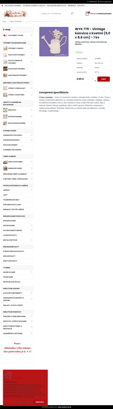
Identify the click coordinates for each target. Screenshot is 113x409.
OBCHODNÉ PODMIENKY (12, 6)
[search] (72, 14)
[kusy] (91, 79)
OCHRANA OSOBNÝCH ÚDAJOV (34, 6)
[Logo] (15, 14)
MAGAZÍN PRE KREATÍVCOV (56, 6)
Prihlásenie (93, 2)
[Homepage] (2, 6)
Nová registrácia (106, 2)
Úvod (4, 22)
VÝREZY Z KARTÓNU (16, 22)
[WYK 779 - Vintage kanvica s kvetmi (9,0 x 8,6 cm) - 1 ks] (54, 41)
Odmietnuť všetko (24, 402)
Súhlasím (40, 402)
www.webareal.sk (64, 407)
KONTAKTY (81, 6)
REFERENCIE (72, 6)
